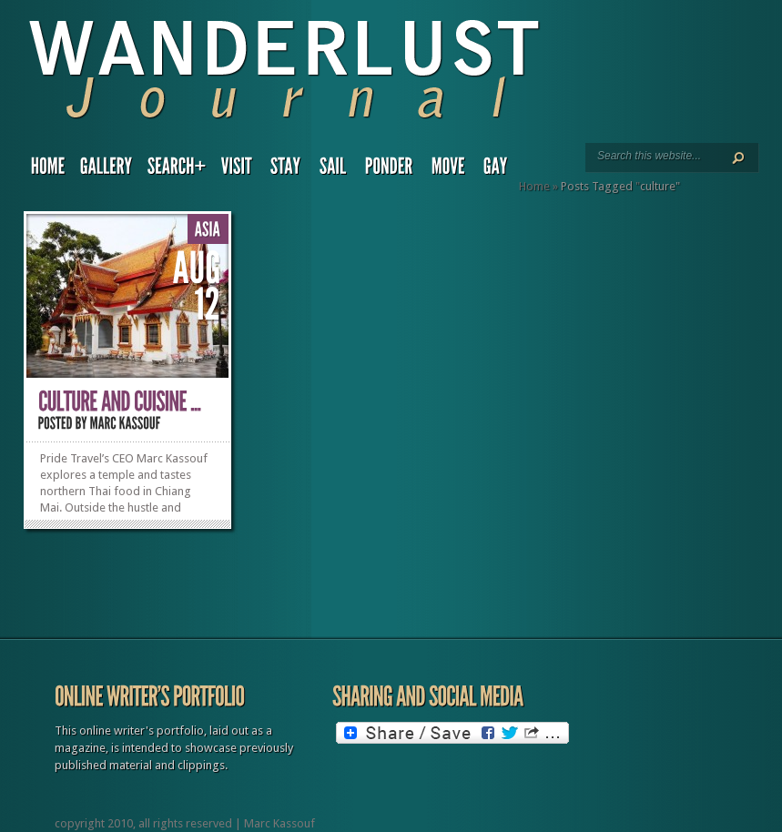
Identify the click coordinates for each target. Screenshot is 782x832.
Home (534, 186)
